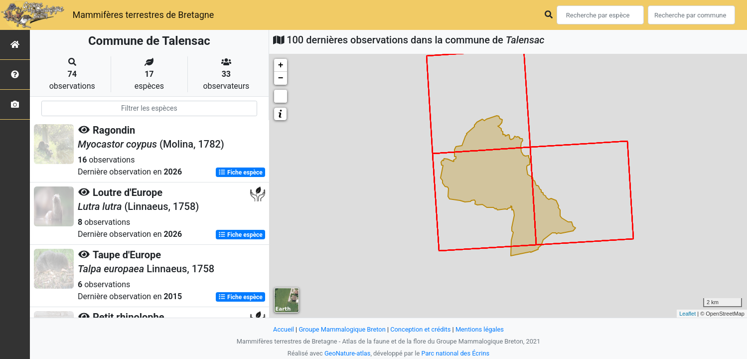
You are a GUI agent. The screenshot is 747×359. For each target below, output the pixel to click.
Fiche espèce (240, 172)
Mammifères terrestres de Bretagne (143, 14)
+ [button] (281, 65)
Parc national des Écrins (455, 353)
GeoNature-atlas (347, 353)
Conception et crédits (420, 329)
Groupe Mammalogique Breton (342, 329)
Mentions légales (479, 329)
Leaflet (687, 314)
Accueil (283, 329)
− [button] (281, 78)
